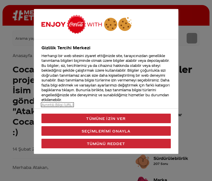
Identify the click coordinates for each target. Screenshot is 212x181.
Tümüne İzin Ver (106, 118)
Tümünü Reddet (106, 143)
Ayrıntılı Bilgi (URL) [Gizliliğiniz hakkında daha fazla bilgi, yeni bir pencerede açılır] (57, 105)
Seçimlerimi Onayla (106, 131)
